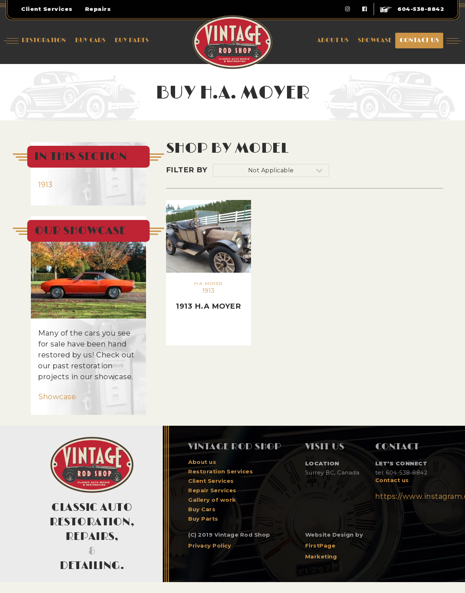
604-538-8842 (412, 8)
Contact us (392, 480)
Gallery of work (212, 500)
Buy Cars (201, 509)
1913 (45, 184)
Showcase (57, 396)
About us (202, 462)
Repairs (98, 8)
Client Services (211, 481)
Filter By (186, 169)
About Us (333, 40)
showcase (375, 40)
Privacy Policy (209, 545)
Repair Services (212, 490)
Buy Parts (203, 519)
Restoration (44, 40)
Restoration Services (220, 471)
